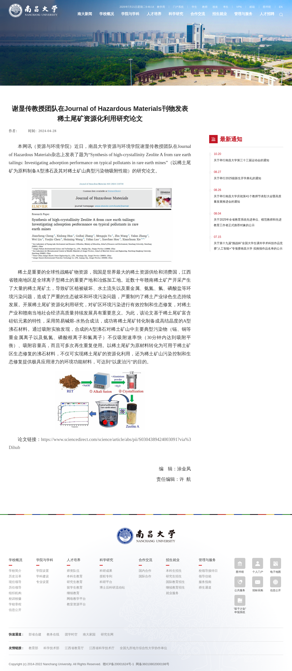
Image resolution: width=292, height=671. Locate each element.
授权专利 (106, 576)
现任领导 (15, 582)
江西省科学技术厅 (102, 648)
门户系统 (178, 6)
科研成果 (106, 571)
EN (281, 6)
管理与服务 (243, 14)
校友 (215, 6)
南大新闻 (84, 14)
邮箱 (252, 6)
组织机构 (15, 593)
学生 (194, 6)
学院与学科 (130, 14)
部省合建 (35, 634)
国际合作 (145, 576)
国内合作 (145, 571)
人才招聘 (267, 14)
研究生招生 (174, 576)
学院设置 (42, 571)
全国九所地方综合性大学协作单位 (143, 648)
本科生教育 (75, 576)
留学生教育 (75, 587)
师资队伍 (73, 571)
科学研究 (176, 14)
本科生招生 (174, 571)
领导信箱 (205, 576)
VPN (239, 6)
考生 (225, 6)
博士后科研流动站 (112, 587)
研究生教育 (75, 582)
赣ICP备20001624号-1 (118, 664)
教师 (204, 6)
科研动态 (155, 43)
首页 (140, 43)
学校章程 (15, 604)
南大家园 (89, 634)
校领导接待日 (208, 571)
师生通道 (205, 587)
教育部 (34, 648)
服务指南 (205, 582)
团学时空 (71, 634)
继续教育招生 (175, 587)
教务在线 (53, 634)
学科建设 (42, 576)
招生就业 (219, 14)
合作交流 (197, 14)
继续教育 (73, 593)
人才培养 (154, 14)
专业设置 (42, 582)
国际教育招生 (175, 582)
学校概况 (106, 14)
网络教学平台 (76, 598)
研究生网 (107, 634)
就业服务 (172, 593)
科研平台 (106, 582)
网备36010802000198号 (152, 664)
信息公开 (15, 610)
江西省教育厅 (75, 648)
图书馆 (267, 6)
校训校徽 (15, 598)
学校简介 (15, 571)
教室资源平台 (76, 604)
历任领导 (15, 587)
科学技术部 (51, 648)
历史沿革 (15, 576)
